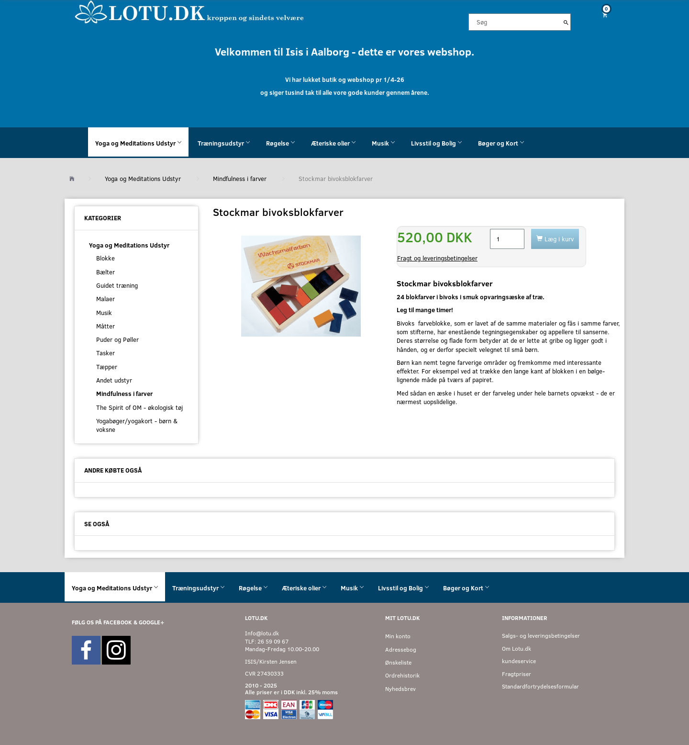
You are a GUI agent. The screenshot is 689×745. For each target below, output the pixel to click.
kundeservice (519, 661)
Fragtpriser (516, 673)
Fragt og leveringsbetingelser (437, 258)
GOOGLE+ (151, 622)
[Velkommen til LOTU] (189, 11)
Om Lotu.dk (516, 648)
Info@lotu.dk (262, 633)
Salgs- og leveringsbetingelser (541, 635)
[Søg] (566, 22)
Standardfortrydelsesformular (540, 686)
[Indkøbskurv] (601, 14)
